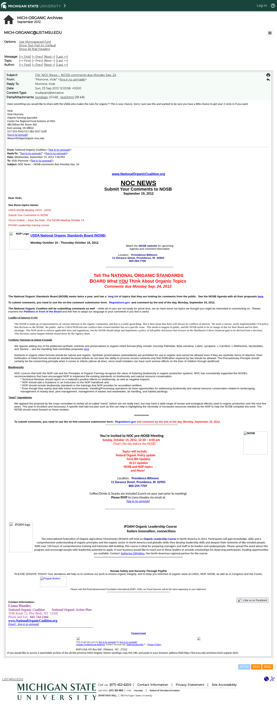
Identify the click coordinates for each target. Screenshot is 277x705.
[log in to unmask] (72, 79)
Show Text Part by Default (37, 45)
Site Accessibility (224, 685)
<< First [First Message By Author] (25, 65)
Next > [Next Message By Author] (49, 65)
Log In (262, 5)
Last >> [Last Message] (62, 56)
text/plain (41, 97)
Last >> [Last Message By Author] (62, 65)
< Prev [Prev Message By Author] (37, 65)
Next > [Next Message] (49, 56)
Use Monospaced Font (35, 42)
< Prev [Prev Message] (37, 56)
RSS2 (267, 667)
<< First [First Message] (25, 56)
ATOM (244, 667)
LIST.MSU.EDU (12, 679)
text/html (67, 97)
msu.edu (138, 690)
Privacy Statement (190, 685)
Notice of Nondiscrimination (165, 690)
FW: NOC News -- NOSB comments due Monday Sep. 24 (75, 75)
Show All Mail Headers (34, 49)
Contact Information (152, 685)
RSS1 (256, 667)
